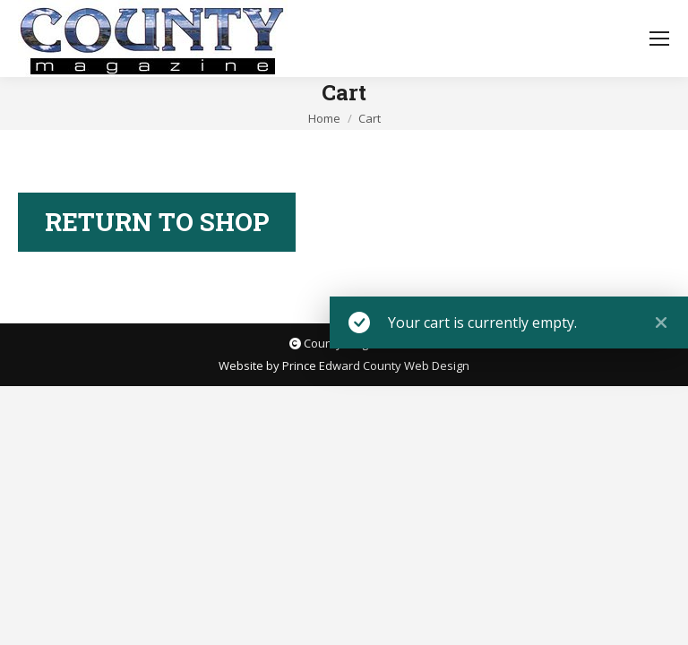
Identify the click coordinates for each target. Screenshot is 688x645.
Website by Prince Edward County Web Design (344, 365)
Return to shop (157, 221)
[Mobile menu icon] (659, 38)
